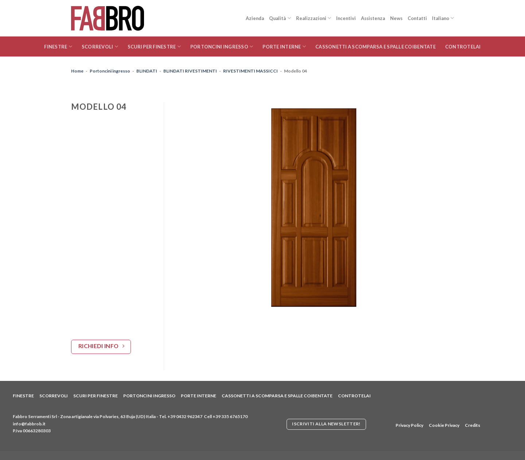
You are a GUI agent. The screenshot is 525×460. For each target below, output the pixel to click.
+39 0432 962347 (184, 416)
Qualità (280, 18)
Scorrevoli (100, 46)
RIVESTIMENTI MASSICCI (250, 71)
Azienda (255, 18)
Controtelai (463, 47)
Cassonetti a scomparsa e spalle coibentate (375, 47)
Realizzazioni (313, 18)
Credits (472, 425)
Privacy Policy (409, 425)
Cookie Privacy (444, 425)
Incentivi (346, 18)
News (396, 18)
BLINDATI (146, 71)
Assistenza (373, 18)
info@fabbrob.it (29, 423)
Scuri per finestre (154, 46)
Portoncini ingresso (221, 46)
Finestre (58, 46)
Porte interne (284, 46)
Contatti (417, 18)
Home (77, 71)
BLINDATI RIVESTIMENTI (190, 71)
